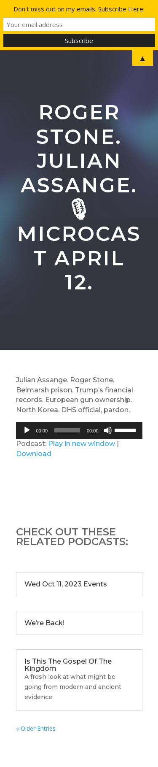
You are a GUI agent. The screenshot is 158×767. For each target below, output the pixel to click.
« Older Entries (36, 728)
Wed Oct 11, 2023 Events (65, 584)
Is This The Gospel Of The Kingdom (68, 664)
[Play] (27, 430)
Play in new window (81, 444)
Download (33, 454)
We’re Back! (44, 623)
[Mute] (108, 430)
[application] (79, 430)
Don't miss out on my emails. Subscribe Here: (79, 9)
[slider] (67, 430)
